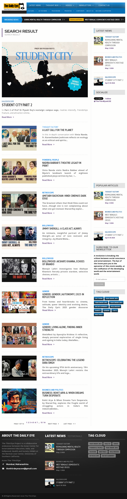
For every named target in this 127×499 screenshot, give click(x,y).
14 (44, 422)
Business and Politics (77, 19)
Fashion (92, 452)
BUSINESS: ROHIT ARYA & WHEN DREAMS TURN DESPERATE (63, 394)
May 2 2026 (109, 48)
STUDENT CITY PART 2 (17, 104)
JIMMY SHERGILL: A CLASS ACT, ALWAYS (61, 228)
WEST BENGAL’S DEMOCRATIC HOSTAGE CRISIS (103, 19)
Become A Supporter (103, 11)
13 (42, 422)
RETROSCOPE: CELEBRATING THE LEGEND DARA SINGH (63, 361)
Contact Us (104, 5)
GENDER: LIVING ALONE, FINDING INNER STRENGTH (62, 328)
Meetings (99, 314)
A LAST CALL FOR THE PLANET (57, 130)
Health (107, 444)
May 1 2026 (109, 68)
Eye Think (98, 298)
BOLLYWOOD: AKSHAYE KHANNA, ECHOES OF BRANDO (63, 262)
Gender (45, 291)
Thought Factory (50, 126)
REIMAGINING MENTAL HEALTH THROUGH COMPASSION (41, 19)
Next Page (53, 424)
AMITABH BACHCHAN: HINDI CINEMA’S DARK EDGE (64, 197)
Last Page (69, 424)
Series (115, 444)
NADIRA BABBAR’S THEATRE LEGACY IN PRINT (61, 164)
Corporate (80, 11)
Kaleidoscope (8, 101)
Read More (8, 117)
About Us (90, 11)
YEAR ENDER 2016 (112, 298)
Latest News (35, 5)
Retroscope (48, 192)
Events (97, 310)
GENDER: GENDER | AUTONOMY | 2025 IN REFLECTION (63, 295)
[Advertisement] (109, 143)
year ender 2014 (116, 302)
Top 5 (115, 310)
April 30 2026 (110, 83)
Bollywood (47, 225)
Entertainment (101, 306)
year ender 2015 (101, 302)
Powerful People (50, 159)
